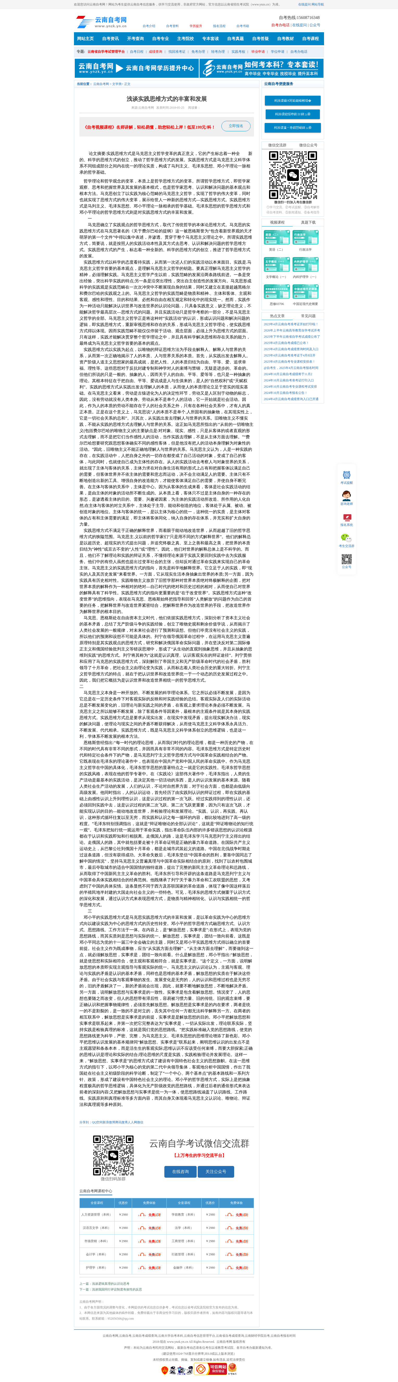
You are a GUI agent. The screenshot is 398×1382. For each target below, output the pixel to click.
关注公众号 (216, 1171)
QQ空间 (97, 1122)
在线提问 (304, 4)
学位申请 (277, 52)
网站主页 (85, 38)
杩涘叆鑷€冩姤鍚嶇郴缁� (292, 100)
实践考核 (238, 52)
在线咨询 (180, 1171)
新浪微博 (109, 1122)
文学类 (117, 84)
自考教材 (285, 38)
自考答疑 (260, 38)
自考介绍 (149, 26)
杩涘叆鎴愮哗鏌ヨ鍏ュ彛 (292, 114)
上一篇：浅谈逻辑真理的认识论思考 (104, 1284)
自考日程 (137, 52)
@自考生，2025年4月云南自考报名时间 (291, 368)
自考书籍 (243, 26)
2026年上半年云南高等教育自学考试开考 (292, 330)
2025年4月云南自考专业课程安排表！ (289, 361)
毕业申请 (258, 52)
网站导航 (318, 4)
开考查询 (135, 38)
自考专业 (160, 38)
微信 (140, 1122)
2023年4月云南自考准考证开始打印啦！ (291, 324)
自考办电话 (298, 52)
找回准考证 (177, 52)
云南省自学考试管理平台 (106, 52)
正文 (127, 84)
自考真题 (235, 38)
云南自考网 (101, 84)
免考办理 (198, 52)
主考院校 (185, 38)
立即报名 (236, 126)
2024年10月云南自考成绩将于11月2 (288, 374)
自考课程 (310, 38)
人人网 (132, 1122)
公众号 (314, 25)
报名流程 (219, 26)
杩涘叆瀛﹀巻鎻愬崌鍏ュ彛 (293, 127)
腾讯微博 (121, 1122)
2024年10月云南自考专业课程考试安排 (290, 386)
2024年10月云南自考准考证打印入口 (289, 380)
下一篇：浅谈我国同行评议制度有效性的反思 (110, 1289)
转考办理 (218, 52)
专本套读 (210, 38)
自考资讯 (110, 38)
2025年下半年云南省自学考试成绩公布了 (292, 336)
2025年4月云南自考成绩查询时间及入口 (291, 349)
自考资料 (172, 26)
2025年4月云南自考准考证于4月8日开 (289, 355)
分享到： (85, 1122)
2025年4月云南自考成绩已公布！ (286, 343)
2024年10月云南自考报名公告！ (286, 393)
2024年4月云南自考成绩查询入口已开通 (291, 399)
